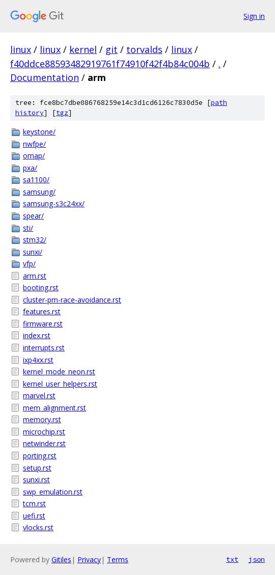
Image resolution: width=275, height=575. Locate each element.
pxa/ (30, 168)
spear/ (33, 216)
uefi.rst (34, 516)
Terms (117, 559)
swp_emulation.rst (52, 492)
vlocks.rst (38, 527)
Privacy (89, 559)
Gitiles (61, 559)
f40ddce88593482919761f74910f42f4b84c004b (110, 64)
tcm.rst (34, 503)
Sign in (254, 16)
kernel (83, 49)
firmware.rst (43, 323)
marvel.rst (39, 395)
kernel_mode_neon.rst (59, 371)
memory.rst (42, 419)
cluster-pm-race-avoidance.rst (72, 300)
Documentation (44, 77)
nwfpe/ (34, 144)
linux (20, 49)
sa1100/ (36, 179)
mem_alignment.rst (54, 408)
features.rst (42, 311)
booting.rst (41, 287)
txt (232, 559)
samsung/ (39, 192)
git (111, 49)
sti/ (28, 228)
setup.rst (37, 468)
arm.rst (34, 276)
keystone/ (39, 131)
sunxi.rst (36, 479)
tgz (62, 112)
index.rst (36, 335)
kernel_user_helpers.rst (60, 384)
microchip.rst (44, 431)
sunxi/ (32, 252)
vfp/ (29, 263)
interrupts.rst (44, 347)
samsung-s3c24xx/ (54, 203)
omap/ (34, 155)
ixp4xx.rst (38, 360)
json (257, 559)
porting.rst (40, 455)
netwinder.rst (44, 443)
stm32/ (34, 239)
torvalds (144, 49)
